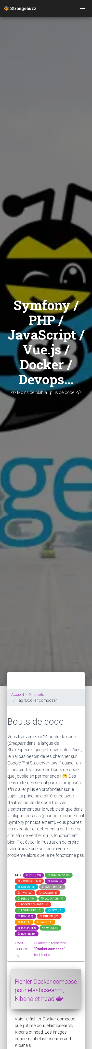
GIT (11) (24, 922)
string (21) (26, 887)
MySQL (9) (50, 928)
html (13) (25, 916)
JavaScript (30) (29, 881)
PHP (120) (33, 875)
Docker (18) (48, 892)
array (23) (56, 881)
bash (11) (45, 922)
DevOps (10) (27, 928)
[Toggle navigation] (82, 8)
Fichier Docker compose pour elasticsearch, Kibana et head (46, 990)
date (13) (55, 910)
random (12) (49, 916)
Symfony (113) (59, 875)
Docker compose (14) (33, 904)
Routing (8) (27, 933)
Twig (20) (25, 892)
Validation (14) (52, 898)
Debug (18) (26, 898)
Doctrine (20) (52, 887)
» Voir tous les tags (21, 949)
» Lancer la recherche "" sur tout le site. (52, 949)
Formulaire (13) (29, 910)
